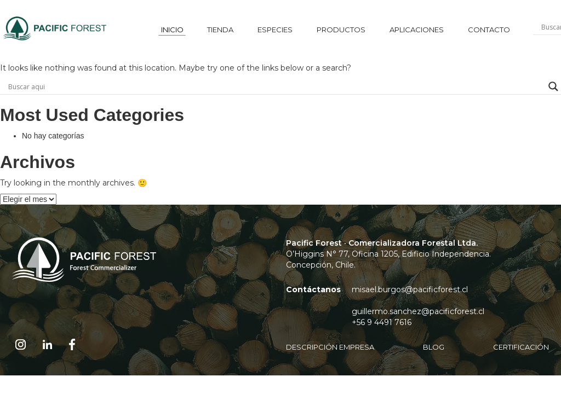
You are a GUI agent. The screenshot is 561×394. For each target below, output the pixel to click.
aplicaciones (417, 29)
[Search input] (275, 86)
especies (275, 29)
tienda (220, 29)
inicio (172, 29)
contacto (489, 29)
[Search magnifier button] (553, 86)
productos (341, 29)
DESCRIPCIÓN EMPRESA (330, 347)
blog (433, 347)
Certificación (521, 347)
